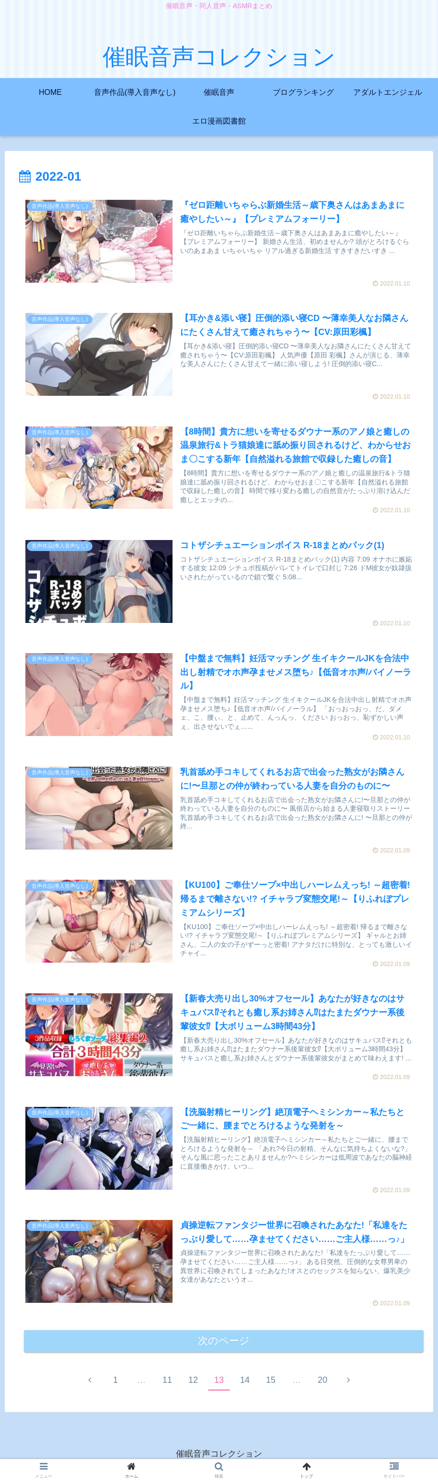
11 (167, 1381)
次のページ (224, 1343)
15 (271, 1381)
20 (322, 1381)
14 (245, 1381)
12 (193, 1381)
